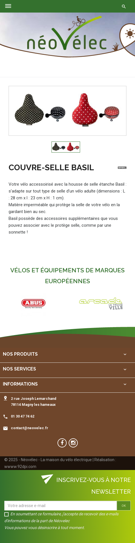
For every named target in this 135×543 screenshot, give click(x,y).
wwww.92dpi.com (20, 466)
